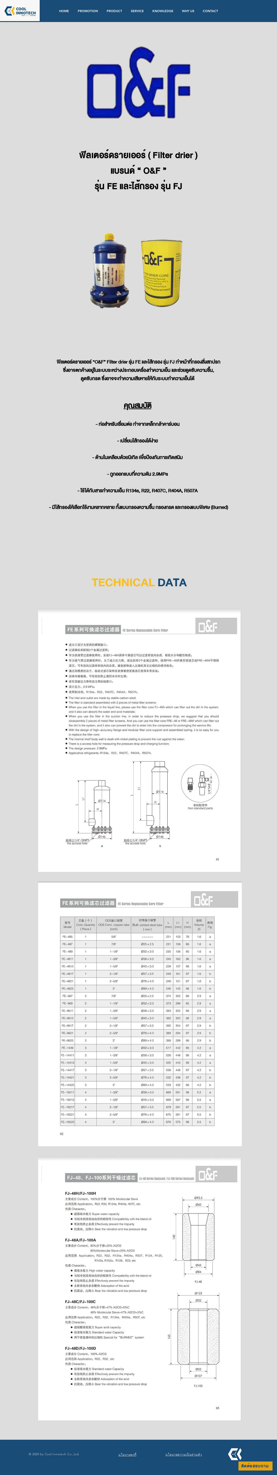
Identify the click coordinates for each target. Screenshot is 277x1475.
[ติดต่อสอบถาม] (255, 1466)
